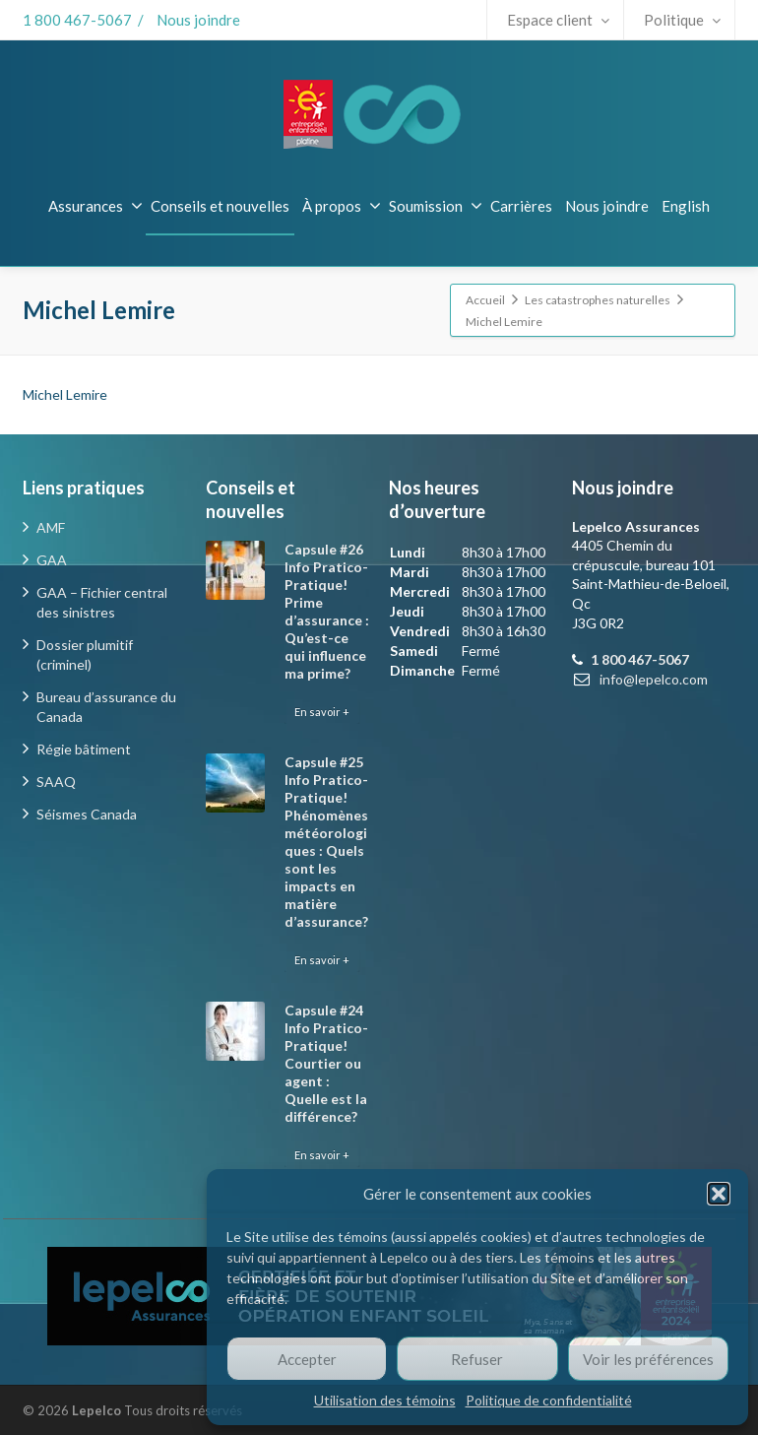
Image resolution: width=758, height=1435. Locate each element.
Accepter (307, 1359)
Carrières (521, 206)
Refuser (477, 1359)
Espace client (558, 20)
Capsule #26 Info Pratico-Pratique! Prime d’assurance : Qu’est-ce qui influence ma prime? (326, 611)
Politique (682, 20)
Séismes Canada (86, 814)
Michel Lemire (65, 394)
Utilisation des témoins (385, 1400)
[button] (718, 1194)
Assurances (95, 206)
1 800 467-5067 (77, 20)
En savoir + (321, 711)
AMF (50, 527)
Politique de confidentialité (549, 1400)
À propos (341, 206)
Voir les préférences (648, 1359)
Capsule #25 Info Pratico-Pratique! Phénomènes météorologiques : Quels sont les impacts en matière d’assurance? (326, 841)
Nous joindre (198, 20)
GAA (51, 560)
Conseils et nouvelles (220, 206)
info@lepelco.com (654, 679)
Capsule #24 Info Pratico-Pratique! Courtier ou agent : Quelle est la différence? (326, 1063)
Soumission (435, 206)
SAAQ (56, 781)
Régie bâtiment (83, 749)
